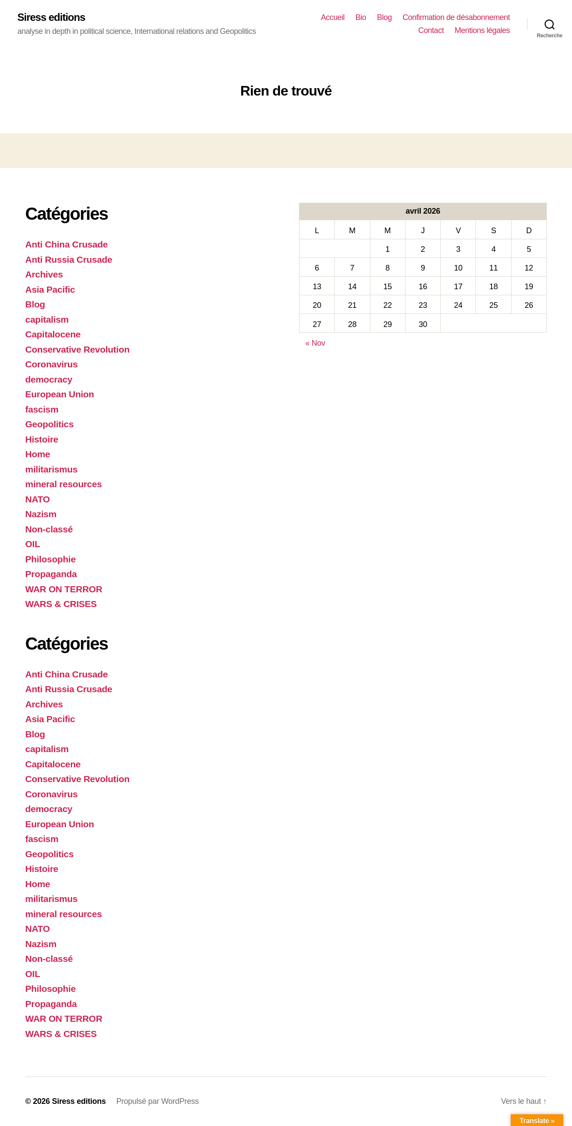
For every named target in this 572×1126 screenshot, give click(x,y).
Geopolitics (49, 424)
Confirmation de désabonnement (456, 17)
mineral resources (63, 484)
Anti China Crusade (66, 244)
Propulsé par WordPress (157, 1101)
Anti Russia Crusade (68, 259)
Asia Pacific (50, 289)
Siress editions (51, 17)
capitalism (47, 319)
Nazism (41, 514)
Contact (431, 30)
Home (37, 454)
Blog (384, 17)
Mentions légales (482, 30)
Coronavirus (51, 364)
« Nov (315, 343)
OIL (32, 544)
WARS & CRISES (61, 604)
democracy (48, 379)
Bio (361, 17)
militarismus (51, 469)
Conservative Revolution (77, 349)
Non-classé (49, 529)
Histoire (41, 439)
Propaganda (51, 574)
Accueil (333, 17)
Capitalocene (52, 334)
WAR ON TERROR (63, 589)
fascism (41, 409)
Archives (44, 274)
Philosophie (50, 559)
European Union (59, 394)
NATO (37, 499)
